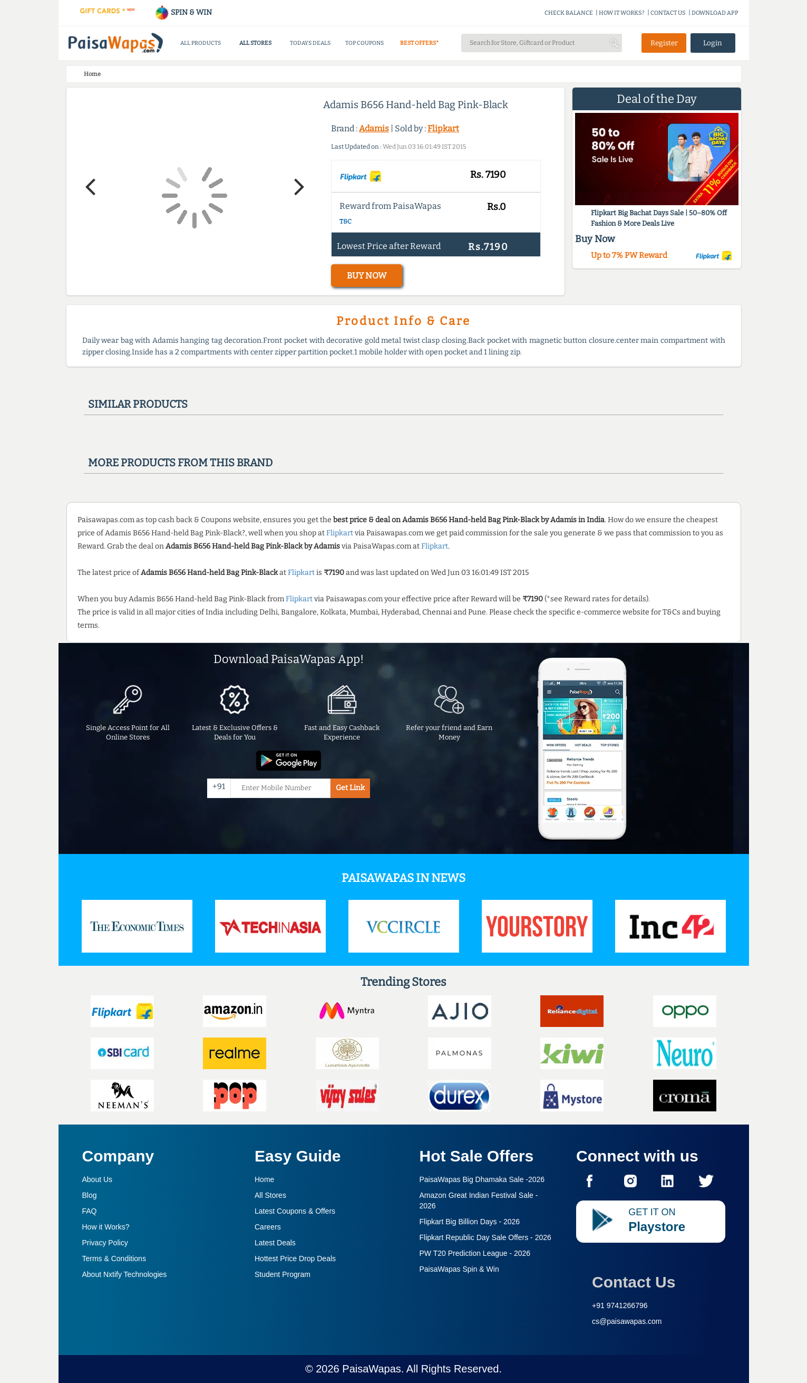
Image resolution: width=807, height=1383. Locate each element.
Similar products (138, 404)
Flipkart (443, 128)
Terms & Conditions (114, 1258)
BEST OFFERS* (419, 43)
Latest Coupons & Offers (295, 1211)
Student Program (282, 1274)
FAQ (89, 1211)
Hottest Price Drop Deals (295, 1258)
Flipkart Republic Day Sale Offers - (485, 1237)
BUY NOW (366, 276)
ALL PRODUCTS (200, 43)
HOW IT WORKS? (622, 12)
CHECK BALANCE (569, 12)
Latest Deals (275, 1242)
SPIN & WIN (183, 12)
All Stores (270, 1195)
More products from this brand (180, 462)
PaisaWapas (371, 1369)
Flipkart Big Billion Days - (470, 1221)
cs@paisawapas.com (627, 1321)
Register (664, 43)
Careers (268, 1227)
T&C (345, 221)
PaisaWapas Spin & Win (459, 1269)
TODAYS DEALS (310, 43)
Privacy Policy (105, 1242)
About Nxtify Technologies (124, 1274)
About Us (97, 1179)
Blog (89, 1195)
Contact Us (633, 1282)
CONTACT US (668, 12)
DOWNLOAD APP (715, 12)
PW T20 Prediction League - (475, 1253)
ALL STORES (255, 43)
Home (264, 1179)
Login (712, 43)
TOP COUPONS (364, 43)
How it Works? (106, 1227)
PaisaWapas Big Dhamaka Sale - (482, 1179)
